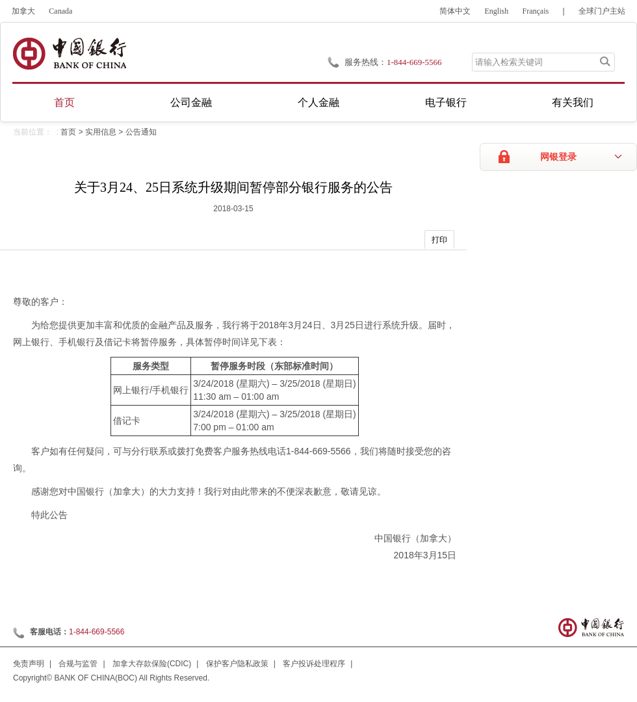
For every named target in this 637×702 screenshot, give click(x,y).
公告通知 (141, 131)
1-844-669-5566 (96, 631)
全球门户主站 (601, 11)
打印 (439, 239)
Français (536, 11)
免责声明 (28, 663)
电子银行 (446, 102)
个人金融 (318, 102)
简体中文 (455, 11)
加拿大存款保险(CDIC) (151, 663)
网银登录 (558, 157)
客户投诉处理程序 (314, 663)
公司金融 (191, 102)
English (497, 11)
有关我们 (572, 102)
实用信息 (100, 131)
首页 (64, 102)
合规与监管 (78, 663)
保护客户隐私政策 (237, 663)
